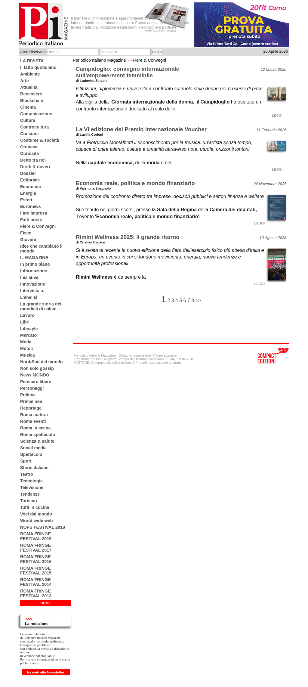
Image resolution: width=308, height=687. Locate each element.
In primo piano (35, 264)
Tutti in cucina (34, 507)
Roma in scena (35, 428)
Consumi (29, 133)
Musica (27, 355)
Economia (30, 186)
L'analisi (28, 297)
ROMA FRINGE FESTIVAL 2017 (35, 547)
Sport (26, 461)
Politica (27, 394)
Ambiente (30, 74)
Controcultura (34, 127)
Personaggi (32, 388)
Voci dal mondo (36, 514)
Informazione (33, 270)
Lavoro (27, 315)
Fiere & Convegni (38, 226)
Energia (28, 193)
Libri (24, 322)
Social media (33, 447)
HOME (46, 603)
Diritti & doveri (35, 166)
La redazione (36, 623)
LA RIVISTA (32, 60)
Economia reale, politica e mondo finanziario (135, 183)
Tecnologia (31, 480)
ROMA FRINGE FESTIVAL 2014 (35, 582)
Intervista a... (33, 290)
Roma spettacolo (37, 434)
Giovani (28, 239)
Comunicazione (36, 113)
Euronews (30, 206)
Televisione (31, 487)
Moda (26, 341)
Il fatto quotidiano (38, 67)
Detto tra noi (33, 160)
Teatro (26, 474)
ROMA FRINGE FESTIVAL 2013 (35, 593)
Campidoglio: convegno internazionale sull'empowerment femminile (127, 72)
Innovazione (32, 284)
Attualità (29, 87)
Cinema (28, 107)
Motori (26, 348)
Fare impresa (33, 213)
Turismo (28, 500)
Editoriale (30, 180)
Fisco (26, 233)
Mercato (28, 335)
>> (198, 300)
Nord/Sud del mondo (41, 361)
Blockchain (31, 100)
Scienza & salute (37, 441)
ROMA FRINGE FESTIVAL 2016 (35, 559)
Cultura (27, 120)
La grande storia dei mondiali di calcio (40, 306)
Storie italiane (34, 467)
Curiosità (29, 153)
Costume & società (39, 140)
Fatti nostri (31, 219)
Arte (24, 80)
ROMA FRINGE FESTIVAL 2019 (35, 536)
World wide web (36, 520)
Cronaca (29, 146)
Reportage (31, 408)
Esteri (26, 199)
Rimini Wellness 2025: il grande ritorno (128, 237)
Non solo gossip (37, 368)
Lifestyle (29, 328)
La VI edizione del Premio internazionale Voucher (141, 129)
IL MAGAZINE (34, 257)
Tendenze (30, 494)
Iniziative (29, 277)
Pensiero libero (35, 381)
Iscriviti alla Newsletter (45, 672)
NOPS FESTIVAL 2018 (42, 527)
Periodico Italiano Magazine (99, 60)
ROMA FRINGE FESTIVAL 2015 (35, 570)
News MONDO (34, 375)
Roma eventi (33, 421)
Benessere (31, 93)
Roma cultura (34, 414)
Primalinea (31, 401)
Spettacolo (31, 454)
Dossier (28, 173)
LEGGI (277, 115)
